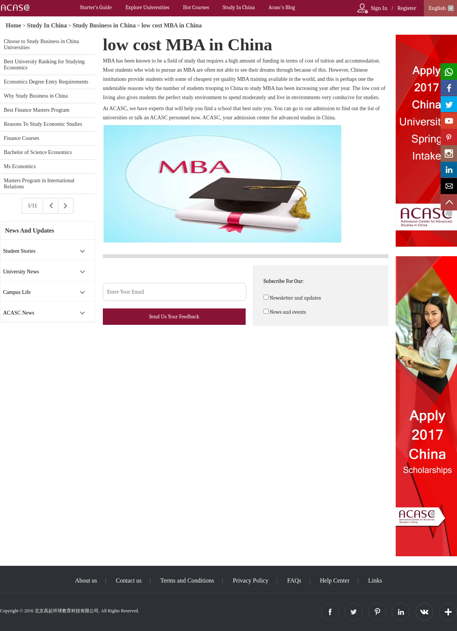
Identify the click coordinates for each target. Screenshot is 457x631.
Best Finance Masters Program (36, 110)
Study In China (239, 7)
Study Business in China (104, 25)
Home (13, 25)
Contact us (129, 580)
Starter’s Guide (96, 7)
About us (86, 580)
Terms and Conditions (187, 580)
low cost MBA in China (171, 25)
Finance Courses (21, 138)
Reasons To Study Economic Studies (43, 124)
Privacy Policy (250, 580)
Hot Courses (196, 7)
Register (406, 8)
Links (375, 580)
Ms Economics (20, 166)
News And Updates (29, 230)
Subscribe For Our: (284, 281)
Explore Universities (147, 7)
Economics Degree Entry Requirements (46, 82)
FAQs (294, 580)
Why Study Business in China (36, 96)
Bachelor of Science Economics (38, 152)
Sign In (379, 8)
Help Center (335, 580)
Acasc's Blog (281, 7)
